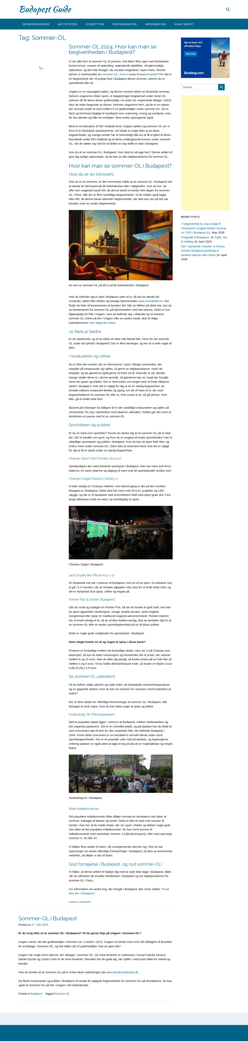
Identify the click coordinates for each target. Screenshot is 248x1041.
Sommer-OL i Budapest (47, 918)
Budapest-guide (147, 74)
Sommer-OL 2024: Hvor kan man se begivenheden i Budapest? (112, 49)
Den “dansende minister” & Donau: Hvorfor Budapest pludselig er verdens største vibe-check (203, 251)
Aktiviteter (67, 24)
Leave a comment (80, 901)
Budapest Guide (44, 9)
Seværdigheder (36, 24)
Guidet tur (95, 24)
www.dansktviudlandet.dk (122, 972)
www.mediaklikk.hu (150, 301)
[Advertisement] (205, 153)
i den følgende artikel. (102, 322)
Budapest (36, 993)
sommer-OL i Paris (114, 74)
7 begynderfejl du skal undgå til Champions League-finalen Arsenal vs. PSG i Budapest (203, 228)
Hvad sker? (184, 24)
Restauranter (125, 24)
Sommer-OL (62, 993)
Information (155, 24)
